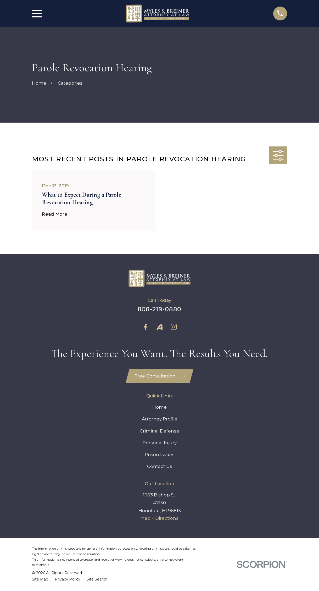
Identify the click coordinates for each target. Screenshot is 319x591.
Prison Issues (160, 454)
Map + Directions (159, 518)
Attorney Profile (159, 419)
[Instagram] (174, 327)
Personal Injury (160, 443)
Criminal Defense (159, 431)
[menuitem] (40, 579)
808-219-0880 (159, 309)
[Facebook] (145, 327)
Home (159, 407)
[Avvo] (159, 327)
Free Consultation (159, 376)
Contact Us (159, 466)
